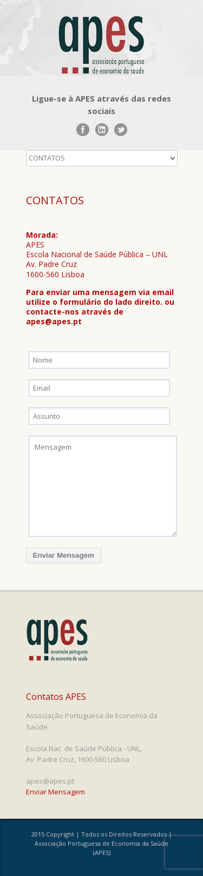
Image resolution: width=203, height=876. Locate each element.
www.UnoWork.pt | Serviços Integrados (67, 864)
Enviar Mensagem (55, 792)
